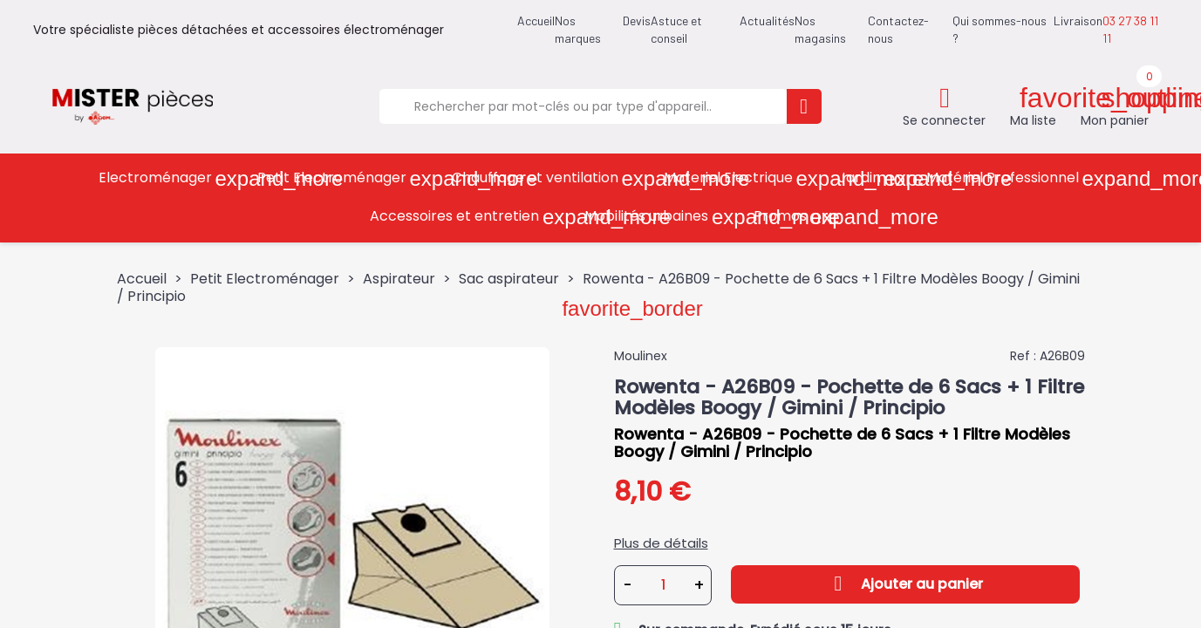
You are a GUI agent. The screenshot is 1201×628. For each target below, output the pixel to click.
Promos (797, 217)
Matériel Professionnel (1019, 178)
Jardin (876, 178)
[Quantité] (664, 585)
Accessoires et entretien (471, 217)
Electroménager (172, 178)
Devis (637, 20)
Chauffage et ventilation (552, 178)
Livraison (1078, 20)
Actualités (767, 20)
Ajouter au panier (905, 583)
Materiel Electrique (745, 178)
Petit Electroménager (348, 178)
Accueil (536, 20)
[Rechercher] (582, 106)
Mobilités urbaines (662, 217)
